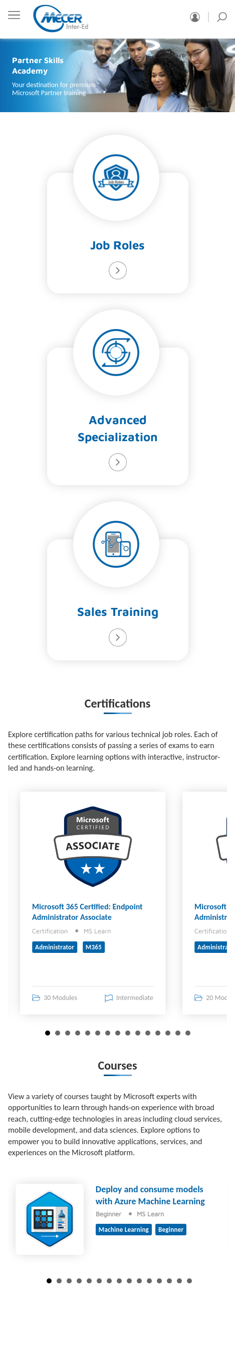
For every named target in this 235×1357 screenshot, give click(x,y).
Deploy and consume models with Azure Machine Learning (150, 1195)
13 (167, 1033)
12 (157, 1033)
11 (147, 1033)
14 (177, 1033)
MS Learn (97, 931)
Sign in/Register (195, 17)
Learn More (118, 270)
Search (222, 17)
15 (187, 1033)
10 (137, 1033)
